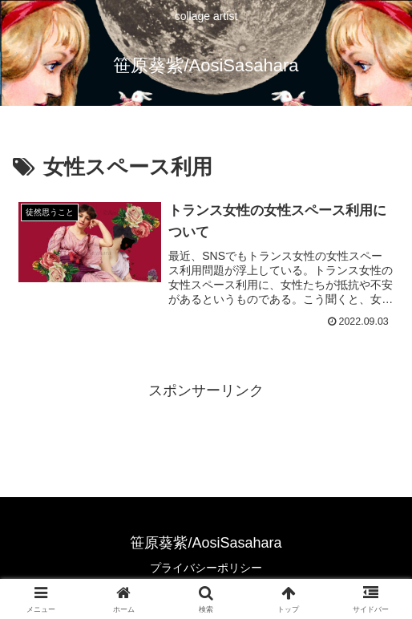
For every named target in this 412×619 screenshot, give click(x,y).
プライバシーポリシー (206, 567)
